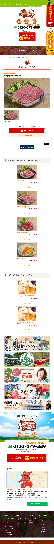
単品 (7, 522)
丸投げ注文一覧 (13, 57)
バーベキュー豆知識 (22, 519)
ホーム (6, 57)
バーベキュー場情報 (22, 522)
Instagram (43, 529)
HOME (42, 520)
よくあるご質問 (9, 526)
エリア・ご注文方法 (10, 529)
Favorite (27, 135)
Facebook (43, 527)
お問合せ (39, 6)
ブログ (42, 525)
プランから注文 (32, 518)
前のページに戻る (28, 147)
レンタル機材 (9, 534)
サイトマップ (43, 535)
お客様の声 (32, 6)
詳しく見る (28, 187)
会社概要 (26, 6)
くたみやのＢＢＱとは (10, 519)
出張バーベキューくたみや (31, 542)
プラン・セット (9, 524)
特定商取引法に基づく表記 (44, 532)
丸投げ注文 (31, 520)
